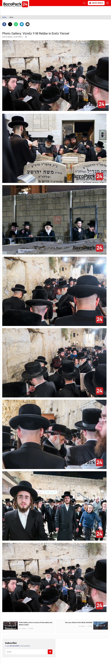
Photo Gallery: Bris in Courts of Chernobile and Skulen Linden (35, 624)
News (11, 17)
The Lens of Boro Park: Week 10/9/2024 (78, 622)
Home (4, 17)
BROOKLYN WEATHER (22, 9)
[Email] (29, 652)
